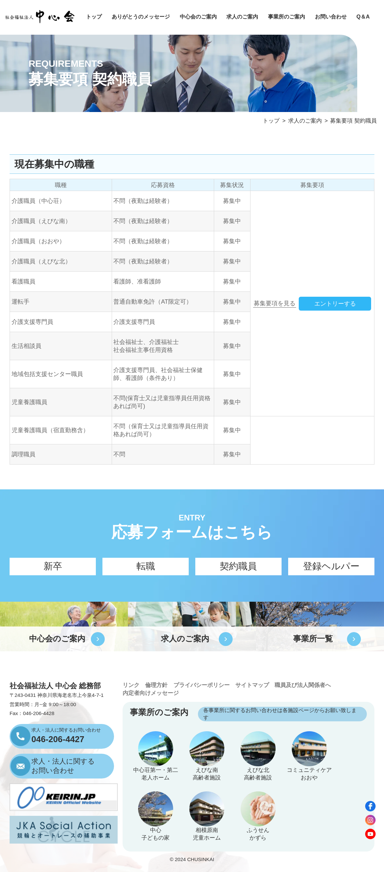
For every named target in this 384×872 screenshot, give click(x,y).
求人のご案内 (242, 16)
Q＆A (362, 16)
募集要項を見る (274, 303)
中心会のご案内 (198, 16)
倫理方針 (156, 685)
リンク (131, 685)
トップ (94, 16)
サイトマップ (252, 685)
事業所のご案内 (286, 16)
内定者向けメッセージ (151, 693)
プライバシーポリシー (201, 685)
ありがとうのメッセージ (141, 16)
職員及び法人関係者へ (303, 685)
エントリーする (335, 303)
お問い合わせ (331, 16)
